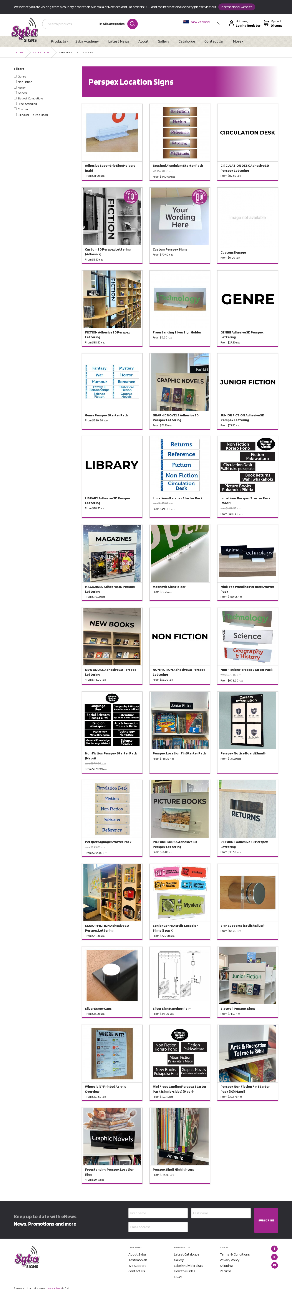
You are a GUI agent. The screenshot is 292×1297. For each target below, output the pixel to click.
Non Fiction (25, 82)
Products (58, 41)
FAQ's (178, 1277)
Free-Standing (27, 104)
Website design (55, 1288)
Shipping (226, 1266)
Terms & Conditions (235, 1254)
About (144, 41)
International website (236, 7)
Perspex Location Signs (76, 52)
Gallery (164, 41)
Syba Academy (87, 41)
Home (19, 52)
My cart (273, 23)
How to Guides (184, 1271)
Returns (226, 1271)
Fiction (22, 87)
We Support (137, 1266)
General (23, 93)
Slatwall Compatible (30, 98)
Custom (23, 109)
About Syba (137, 1254)
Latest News (118, 41)
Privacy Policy (229, 1260)
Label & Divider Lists (188, 1266)
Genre (22, 76)
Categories (41, 52)
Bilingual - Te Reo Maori (33, 115)
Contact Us (214, 41)
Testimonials (138, 1260)
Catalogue (187, 41)
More (238, 41)
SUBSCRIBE (266, 1220)
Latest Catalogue (186, 1254)
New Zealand (196, 22)
